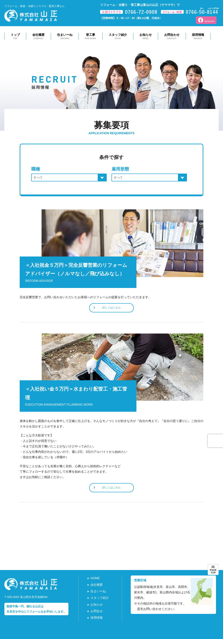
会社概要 (38, 36)
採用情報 (198, 36)
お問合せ (97, 611)
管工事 (90, 36)
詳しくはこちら (107, 307)
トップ (15, 36)
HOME (95, 578)
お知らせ (145, 36)
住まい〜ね (64, 36)
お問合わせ (171, 36)
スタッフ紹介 (118, 36)
